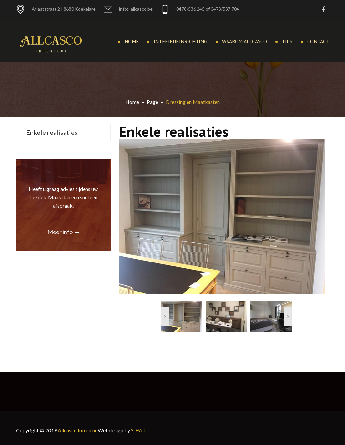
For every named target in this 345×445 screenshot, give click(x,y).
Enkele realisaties (51, 132)
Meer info (63, 231)
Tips (287, 41)
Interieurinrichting (180, 41)
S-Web (139, 430)
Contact (318, 41)
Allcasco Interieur (77, 430)
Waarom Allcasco (244, 41)
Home (132, 41)
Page (152, 102)
